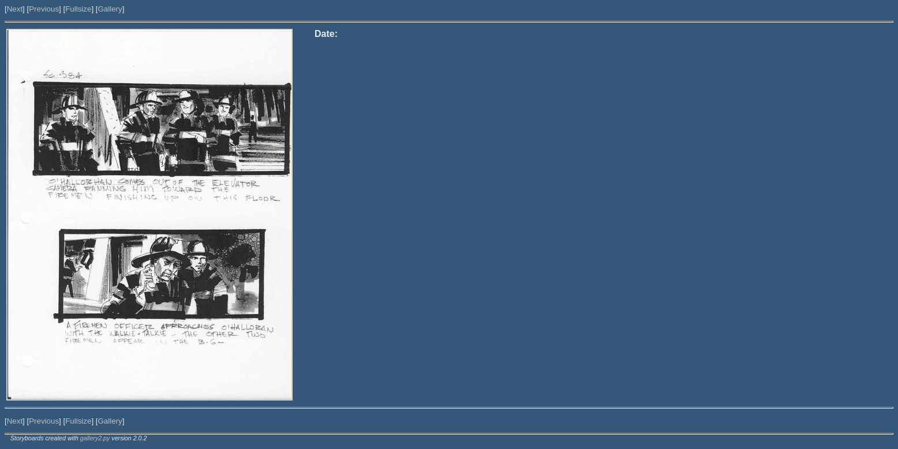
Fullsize (78, 9)
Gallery (110, 9)
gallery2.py (95, 438)
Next (15, 9)
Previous (44, 9)
